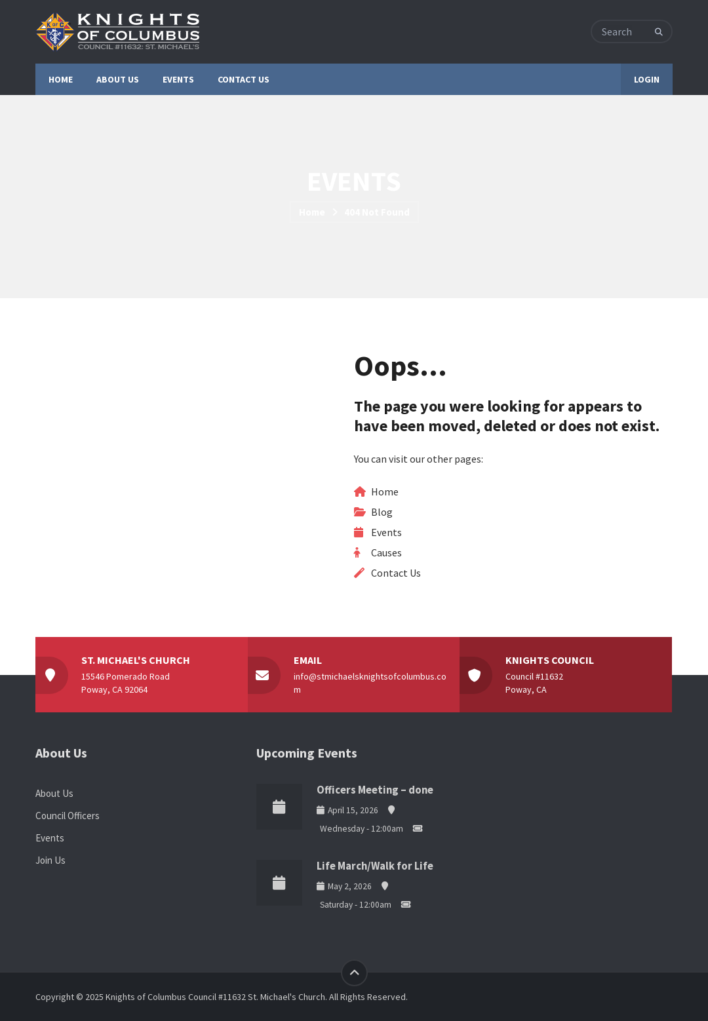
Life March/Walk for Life (375, 866)
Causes (386, 552)
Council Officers (67, 815)
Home (312, 212)
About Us (54, 793)
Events (386, 532)
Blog (382, 511)
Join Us (50, 860)
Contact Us (396, 572)
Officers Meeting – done (375, 790)
